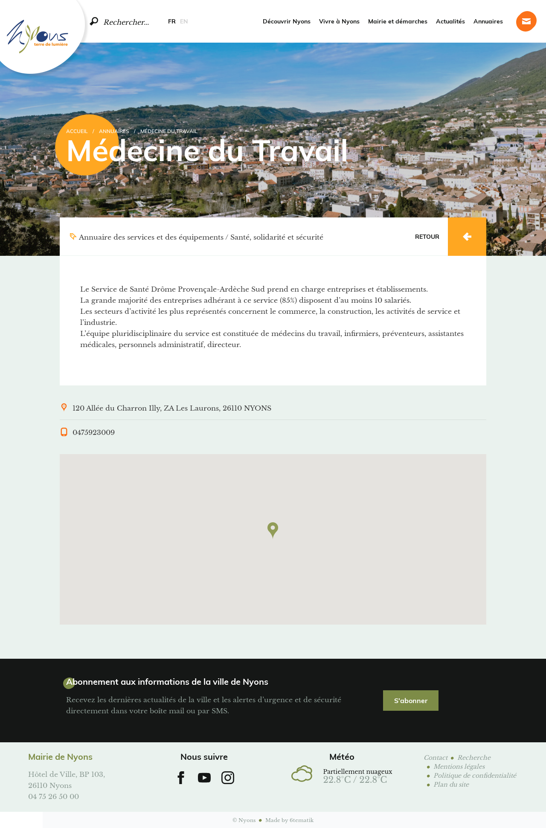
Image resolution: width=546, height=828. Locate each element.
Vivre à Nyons (339, 21)
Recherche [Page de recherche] (474, 757)
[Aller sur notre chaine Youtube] (204, 777)
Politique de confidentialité (474, 774)
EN (184, 21)
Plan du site (451, 783)
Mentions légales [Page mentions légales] (459, 765)
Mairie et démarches (397, 21)
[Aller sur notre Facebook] (180, 777)
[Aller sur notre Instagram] (227, 777)
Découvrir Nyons (287, 21)
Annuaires (488, 21)
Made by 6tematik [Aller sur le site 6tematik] (289, 819)
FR (172, 21)
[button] (272, 530)
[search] (93, 21)
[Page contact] (526, 21)
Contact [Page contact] (435, 757)
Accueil (77, 130)
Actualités (450, 21)
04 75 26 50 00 (53, 796)
